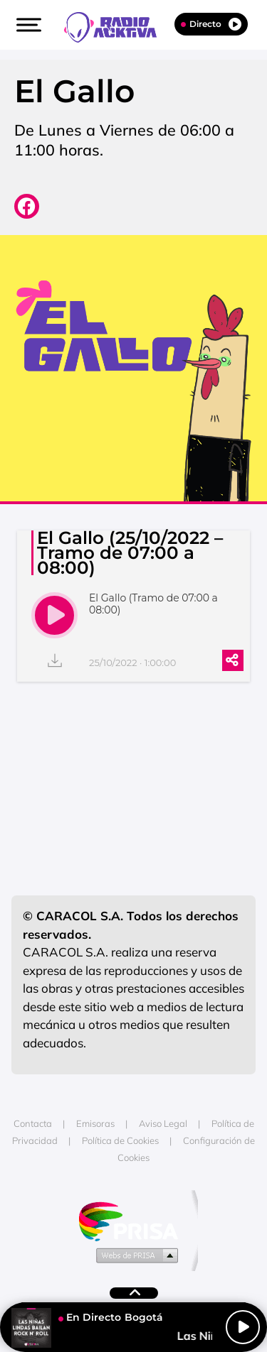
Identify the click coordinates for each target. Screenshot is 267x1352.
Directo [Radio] (211, 24)
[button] (27, 25)
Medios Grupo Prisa (134, 1254)
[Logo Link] (117, 25)
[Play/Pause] (243, 1327)
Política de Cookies (120, 1140)
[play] (54, 615)
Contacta (33, 1123)
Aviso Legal (163, 1123)
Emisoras (95, 1123)
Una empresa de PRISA (134, 1220)
